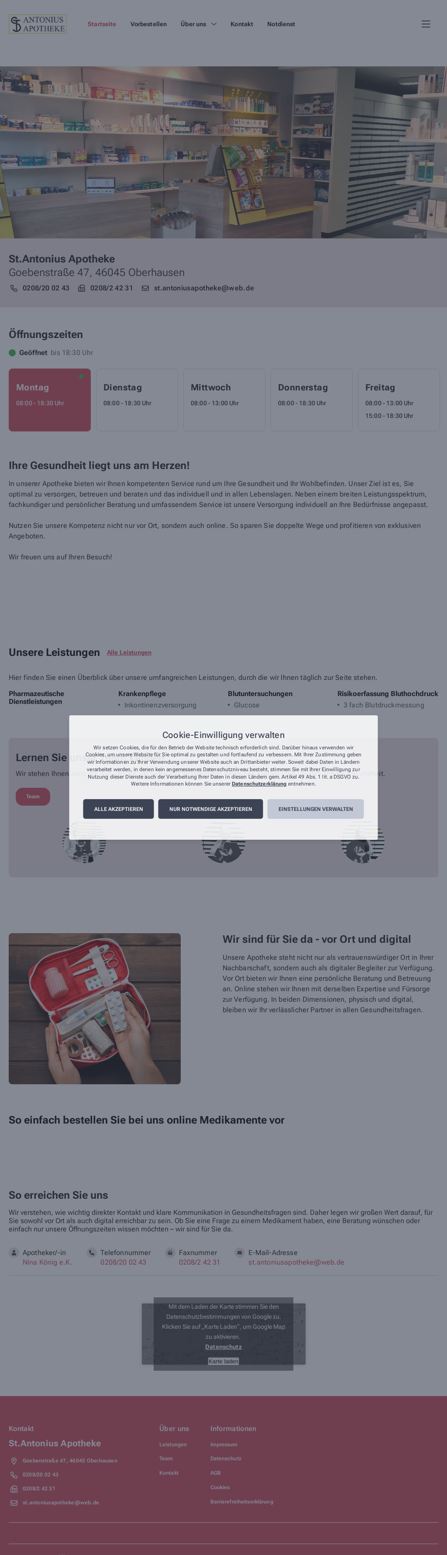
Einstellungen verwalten (316, 809)
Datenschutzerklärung (259, 784)
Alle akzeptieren (118, 809)
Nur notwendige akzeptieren (210, 809)
